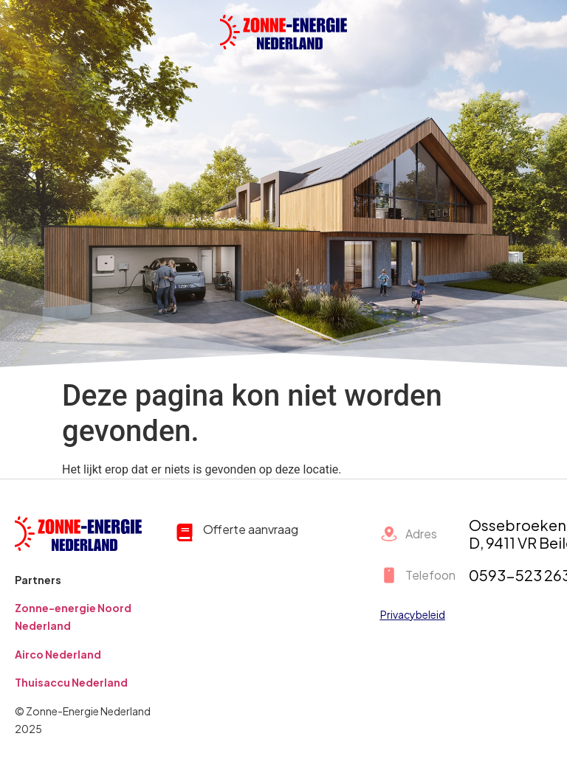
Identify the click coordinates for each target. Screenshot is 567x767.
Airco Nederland (58, 654)
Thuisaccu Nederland (71, 682)
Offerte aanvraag (250, 529)
